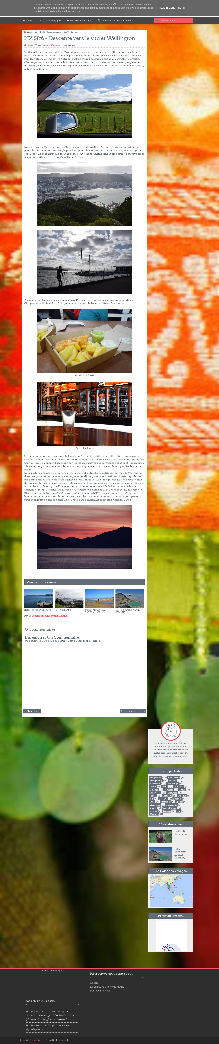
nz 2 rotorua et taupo (42, 1025)
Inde (152, 802)
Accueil (28, 20)
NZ (35, 32)
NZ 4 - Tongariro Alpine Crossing (127, 611)
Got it (181, 7)
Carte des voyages (50, 20)
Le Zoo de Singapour (180, 832)
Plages (153, 796)
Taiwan (167, 811)
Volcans (163, 799)
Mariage (154, 814)
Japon (153, 786)
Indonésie (155, 793)
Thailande (171, 805)
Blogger (57, 970)
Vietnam (167, 796)
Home (30, 32)
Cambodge (172, 783)
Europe (177, 799)
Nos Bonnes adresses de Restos (115, 20)
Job (178, 811)
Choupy (30, 45)
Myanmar (171, 793)
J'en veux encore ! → (133, 711)
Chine (153, 808)
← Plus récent (32, 711)
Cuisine (182, 796)
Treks (182, 790)
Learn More (167, 7)
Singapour (155, 777)
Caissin (94, 982)
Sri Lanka (179, 786)
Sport (179, 802)
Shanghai (155, 805)
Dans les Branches (100, 990)
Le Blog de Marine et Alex (38, 1040)
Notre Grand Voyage (79, 20)
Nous (165, 786)
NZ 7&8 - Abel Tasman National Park (95, 611)
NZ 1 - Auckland (63, 610)
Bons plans (174, 777)
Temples (168, 790)
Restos (153, 811)
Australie (155, 783)
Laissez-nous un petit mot (64, 45)
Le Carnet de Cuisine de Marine (107, 986)
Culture (154, 790)
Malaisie (165, 802)
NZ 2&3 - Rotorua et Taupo (37, 610)
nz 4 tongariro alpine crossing (47, 1011)
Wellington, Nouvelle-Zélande (50, 615)
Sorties (172, 780)
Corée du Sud (169, 808)
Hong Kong (156, 780)
